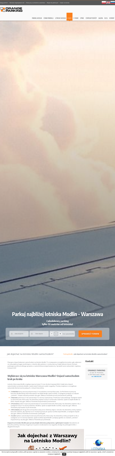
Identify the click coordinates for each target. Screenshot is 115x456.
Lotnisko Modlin (60, 18)
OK (64, 454)
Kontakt (111, 18)
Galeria (100, 18)
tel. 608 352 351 (96, 376)
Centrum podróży (91, 18)
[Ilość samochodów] (56, 334)
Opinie (82, 18)
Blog (106, 18)
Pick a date (12, 334)
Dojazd (69, 18)
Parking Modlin (37, 18)
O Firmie (75, 18)
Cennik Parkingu (48, 18)
